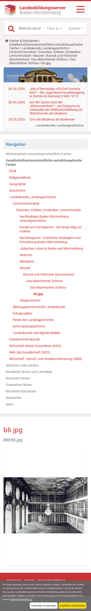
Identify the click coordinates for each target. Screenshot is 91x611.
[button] (54, 28)
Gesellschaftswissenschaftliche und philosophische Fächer (44, 162)
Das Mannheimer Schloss (49, 59)
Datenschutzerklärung (21, 599)
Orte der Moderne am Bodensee (52, 119)
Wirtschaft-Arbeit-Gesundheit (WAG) (35, 346)
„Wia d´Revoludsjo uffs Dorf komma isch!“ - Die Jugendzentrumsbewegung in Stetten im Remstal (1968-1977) (57, 92)
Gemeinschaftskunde (24, 339)
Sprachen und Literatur (22, 365)
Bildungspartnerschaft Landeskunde (39, 307)
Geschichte (17, 190)
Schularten (13, 398)
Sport (10, 404)
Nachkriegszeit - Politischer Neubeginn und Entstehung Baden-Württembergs (50, 240)
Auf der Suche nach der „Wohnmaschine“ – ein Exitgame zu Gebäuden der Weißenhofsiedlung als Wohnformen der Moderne (56, 107)
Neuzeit (38, 55)
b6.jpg (38, 294)
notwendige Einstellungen (43, 605)
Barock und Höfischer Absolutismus (48, 274)
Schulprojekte (22, 313)
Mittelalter (27, 261)
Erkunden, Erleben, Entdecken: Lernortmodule (48, 210)
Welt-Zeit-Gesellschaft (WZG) (29, 352)
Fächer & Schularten (23, 41)
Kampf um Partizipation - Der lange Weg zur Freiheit (51, 229)
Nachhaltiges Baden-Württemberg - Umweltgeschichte (45, 219)
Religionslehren (20, 177)
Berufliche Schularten (21, 391)
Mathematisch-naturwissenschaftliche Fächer (39, 154)
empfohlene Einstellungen (72, 605)
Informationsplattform (29, 326)
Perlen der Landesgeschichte (33, 320)
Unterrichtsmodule (22, 52)
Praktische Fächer (19, 385)
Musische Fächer (18, 378)
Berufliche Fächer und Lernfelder (29, 372)
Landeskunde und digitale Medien (37, 333)
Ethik (12, 171)
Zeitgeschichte (30, 300)
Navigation (16, 144)
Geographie (17, 184)
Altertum (26, 255)
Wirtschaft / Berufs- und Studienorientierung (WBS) (45, 359)
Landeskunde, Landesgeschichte (45, 48)
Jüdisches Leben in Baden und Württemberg (51, 248)
